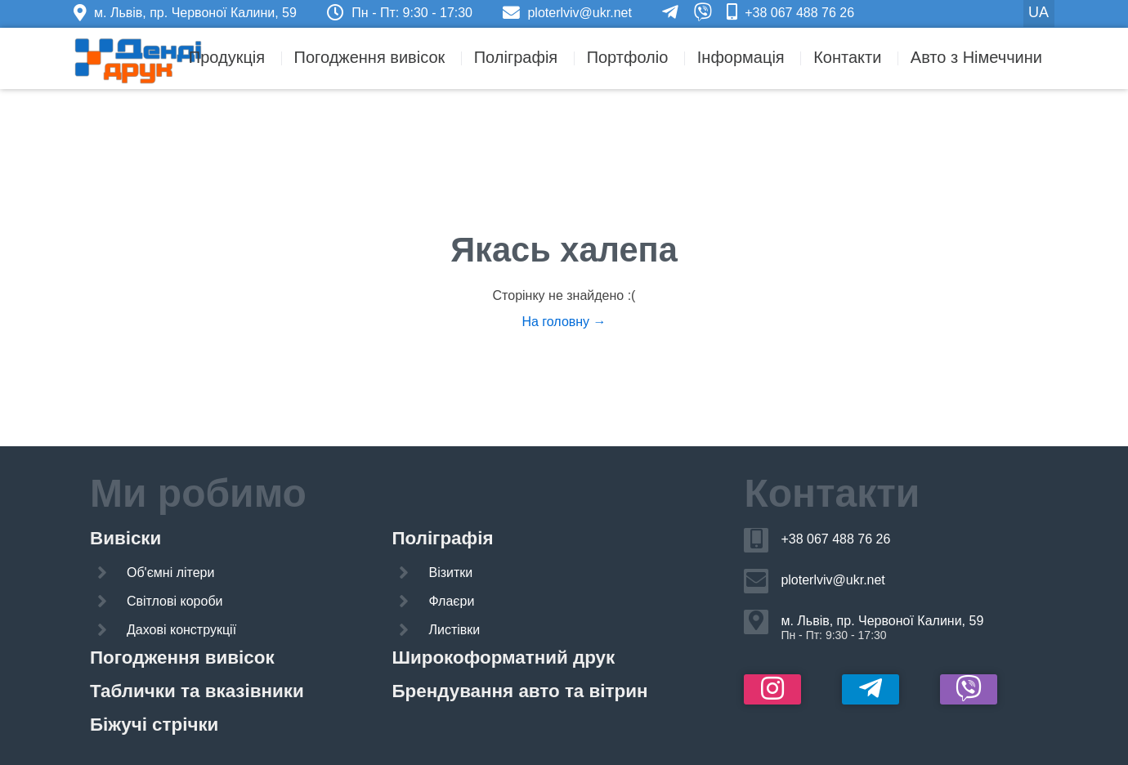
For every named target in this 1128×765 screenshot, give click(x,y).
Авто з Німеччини (976, 57)
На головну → (563, 322)
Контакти (847, 57)
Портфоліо (628, 57)
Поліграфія (515, 57)
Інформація (741, 57)
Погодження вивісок (369, 57)
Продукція (227, 57)
